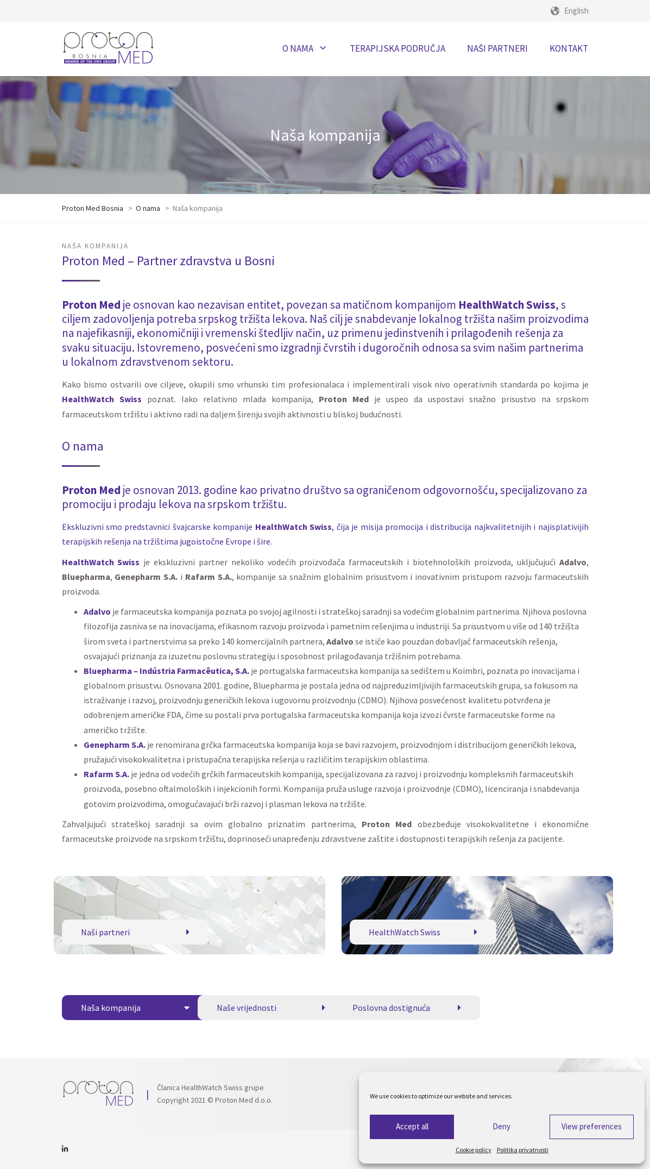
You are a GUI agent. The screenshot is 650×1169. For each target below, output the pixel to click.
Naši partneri (135, 932)
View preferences (591, 1126)
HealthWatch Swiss (423, 932)
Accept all (412, 1126)
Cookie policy (473, 1150)
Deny (501, 1126)
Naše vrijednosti (271, 1007)
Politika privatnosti (522, 1150)
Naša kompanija (135, 1007)
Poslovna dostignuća (406, 1007)
